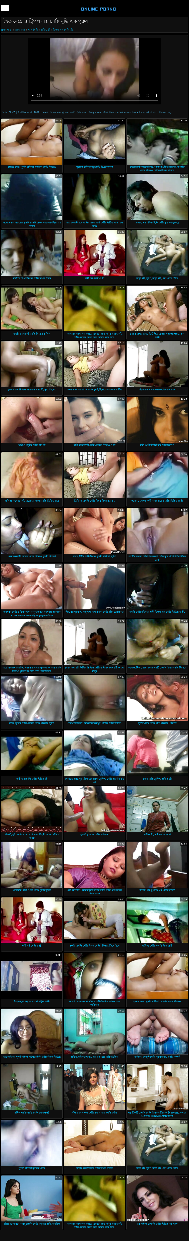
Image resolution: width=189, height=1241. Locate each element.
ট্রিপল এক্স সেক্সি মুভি (63, 29)
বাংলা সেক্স (20, 29)
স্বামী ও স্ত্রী (45, 29)
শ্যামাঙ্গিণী (33, 29)
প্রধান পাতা (7, 29)
